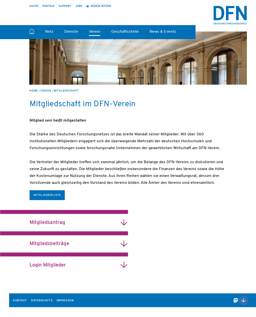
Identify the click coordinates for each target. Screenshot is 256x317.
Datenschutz (41, 300)
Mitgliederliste (47, 195)
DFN (230, 15)
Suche (33, 6)
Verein (94, 32)
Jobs (78, 6)
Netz (49, 32)
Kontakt (20, 300)
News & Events (163, 32)
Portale (48, 6)
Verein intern (100, 6)
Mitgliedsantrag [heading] (47, 222)
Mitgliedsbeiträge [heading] (49, 243)
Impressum (65, 300)
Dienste (71, 32)
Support (65, 6)
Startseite (31, 33)
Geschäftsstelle (125, 32)
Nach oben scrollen (243, 300)
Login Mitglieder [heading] (48, 265)
